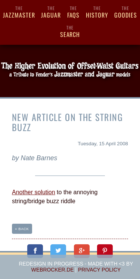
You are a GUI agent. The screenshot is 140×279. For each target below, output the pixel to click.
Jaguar (51, 12)
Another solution (33, 192)
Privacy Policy (99, 270)
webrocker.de (52, 270)
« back (22, 229)
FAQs (73, 12)
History (97, 12)
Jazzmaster (19, 12)
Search (70, 31)
